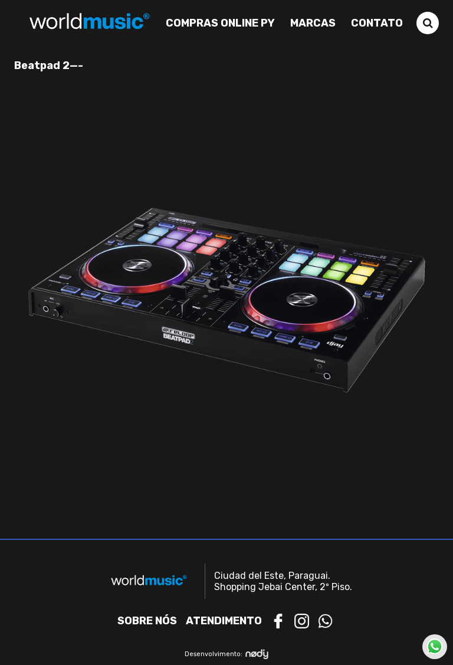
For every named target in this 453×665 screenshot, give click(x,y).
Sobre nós (147, 620)
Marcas (313, 23)
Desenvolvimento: (227, 654)
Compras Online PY (220, 23)
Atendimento (224, 620)
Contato (377, 23)
